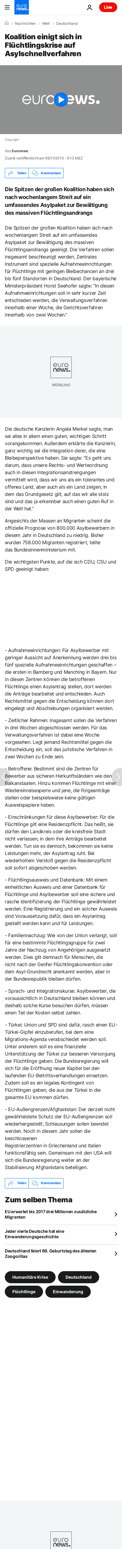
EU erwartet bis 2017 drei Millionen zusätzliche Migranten (51, 1214)
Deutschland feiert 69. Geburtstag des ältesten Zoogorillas (50, 1253)
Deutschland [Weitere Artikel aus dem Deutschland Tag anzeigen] (79, 1276)
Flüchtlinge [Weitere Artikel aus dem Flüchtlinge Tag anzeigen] (23, 1291)
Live (108, 7)
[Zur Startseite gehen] (21, 7)
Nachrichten (25, 23)
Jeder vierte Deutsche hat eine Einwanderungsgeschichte (34, 1234)
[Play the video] (61, 99)
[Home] (6, 23)
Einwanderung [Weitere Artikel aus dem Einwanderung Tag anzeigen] (68, 1291)
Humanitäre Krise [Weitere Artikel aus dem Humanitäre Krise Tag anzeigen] (30, 1276)
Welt (46, 23)
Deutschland (67, 23)
